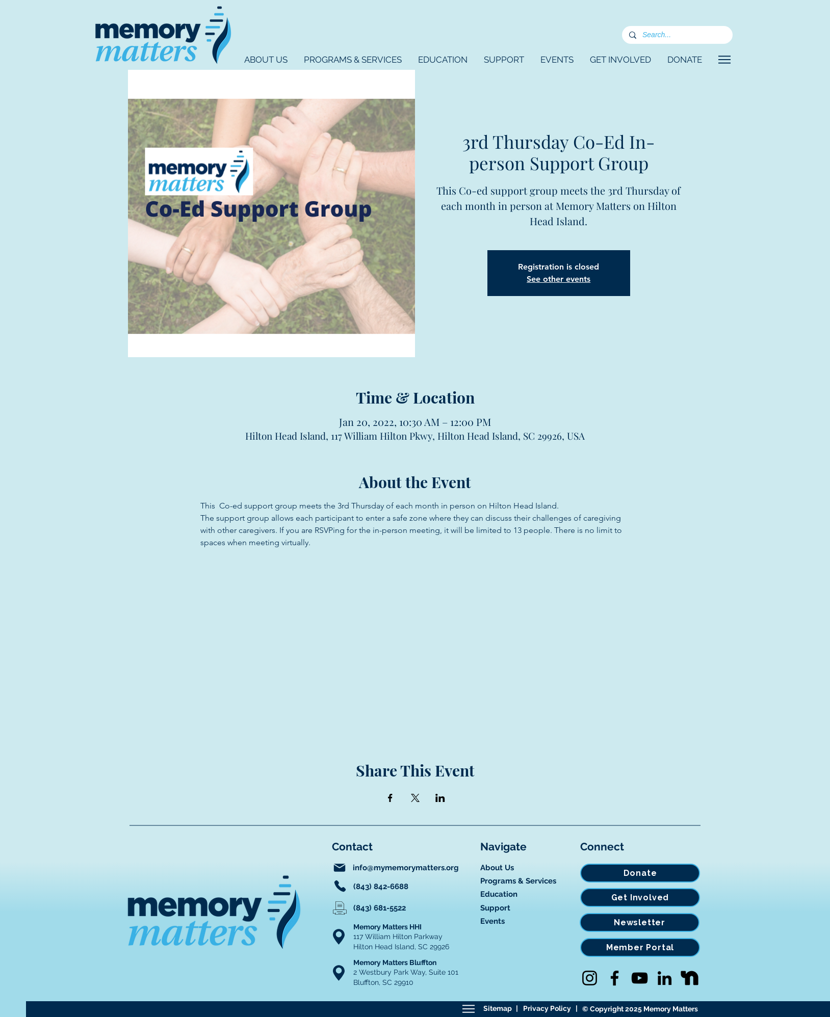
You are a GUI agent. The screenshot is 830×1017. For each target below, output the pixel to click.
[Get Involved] (640, 897)
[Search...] (676, 35)
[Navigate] (724, 59)
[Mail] (339, 867)
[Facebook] (615, 978)
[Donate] (640, 873)
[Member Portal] (640, 947)
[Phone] (340, 886)
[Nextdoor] (689, 978)
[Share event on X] (415, 798)
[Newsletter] (639, 922)
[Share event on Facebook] (390, 798)
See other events (558, 279)
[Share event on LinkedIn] (440, 798)
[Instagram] (590, 978)
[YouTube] (640, 978)
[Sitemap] (468, 1008)
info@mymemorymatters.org (406, 867)
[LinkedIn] (665, 978)
